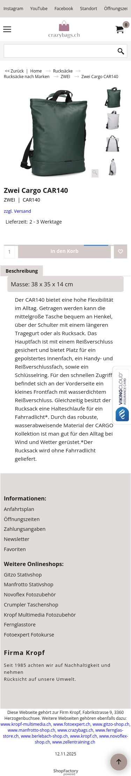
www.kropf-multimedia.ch (25, 724)
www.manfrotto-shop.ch (31, 730)
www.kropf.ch (83, 736)
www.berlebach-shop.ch (44, 736)
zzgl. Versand (17, 211)
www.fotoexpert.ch (71, 724)
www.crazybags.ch (75, 730)
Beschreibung (22, 271)
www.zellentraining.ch (73, 742)
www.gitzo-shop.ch (111, 724)
